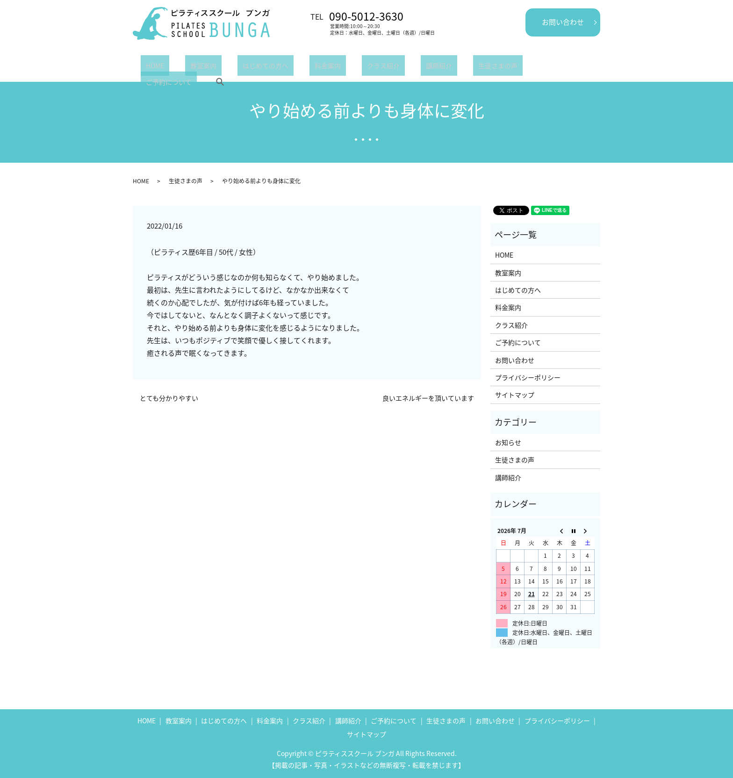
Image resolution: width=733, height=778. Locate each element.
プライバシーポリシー (528, 377)
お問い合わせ (563, 22)
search (536, 67)
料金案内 (292, 67)
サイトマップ (514, 394)
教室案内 (188, 67)
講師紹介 (383, 67)
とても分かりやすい (169, 398)
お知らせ (508, 442)
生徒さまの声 (431, 67)
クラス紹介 (337, 67)
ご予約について (490, 67)
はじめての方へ (240, 67)
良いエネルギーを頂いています (428, 398)
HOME (150, 67)
